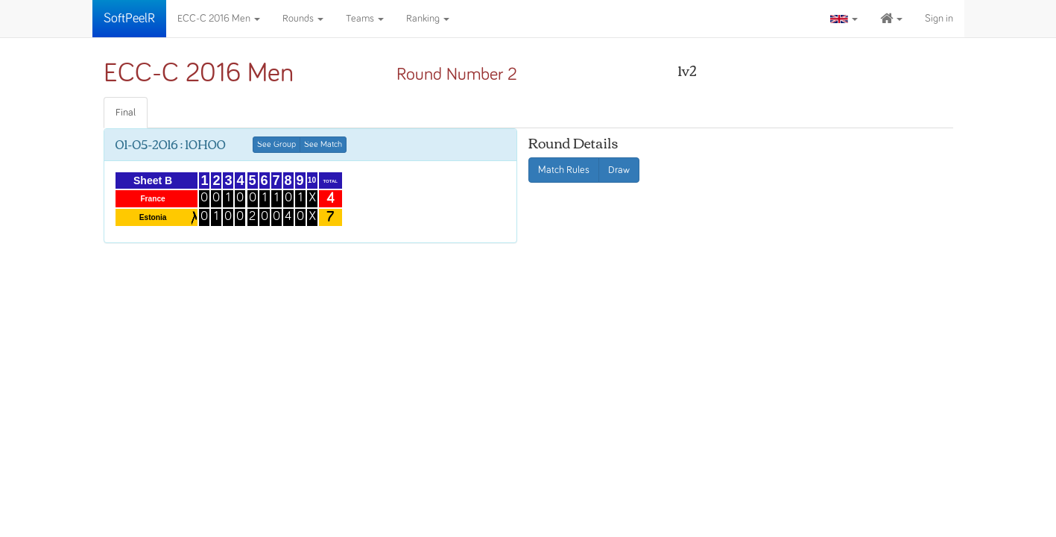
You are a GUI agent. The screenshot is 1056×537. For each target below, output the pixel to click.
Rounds (302, 18)
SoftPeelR (129, 18)
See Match (323, 144)
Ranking (427, 18)
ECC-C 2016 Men (218, 18)
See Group (276, 144)
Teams (365, 18)
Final (126, 112)
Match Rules (563, 170)
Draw (619, 170)
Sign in (939, 18)
